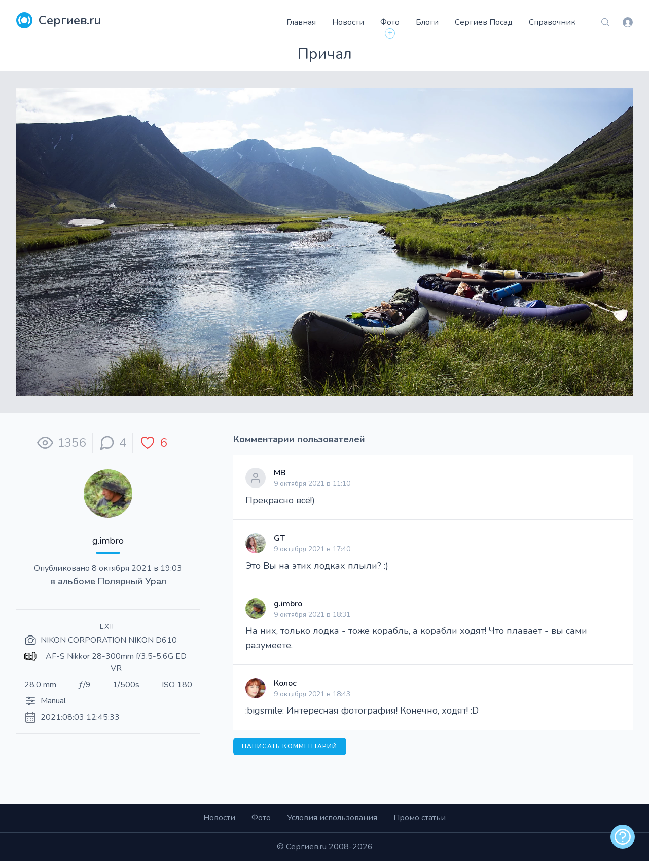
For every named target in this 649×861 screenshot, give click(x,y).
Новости (348, 22)
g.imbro (108, 541)
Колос (285, 683)
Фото (390, 22)
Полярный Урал (132, 581)
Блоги (427, 22)
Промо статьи (419, 817)
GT (279, 538)
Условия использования (332, 817)
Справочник (552, 22)
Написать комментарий (290, 746)
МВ (280, 472)
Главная (301, 22)
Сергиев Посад (484, 22)
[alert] (622, 837)
